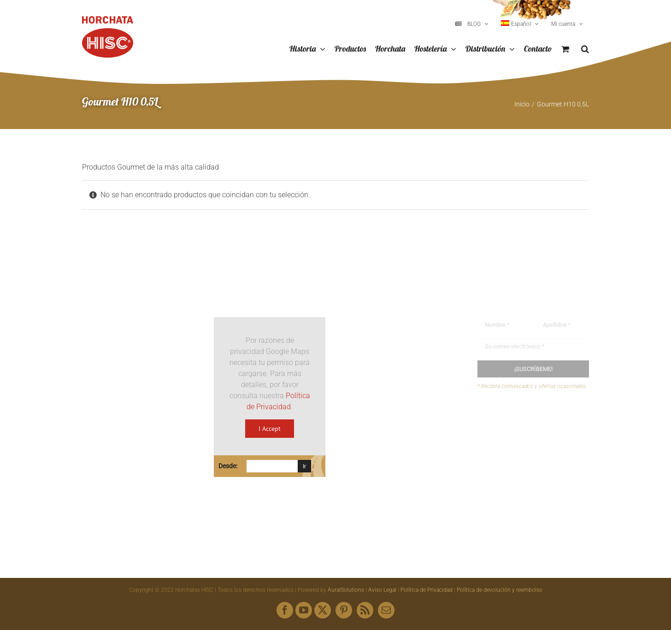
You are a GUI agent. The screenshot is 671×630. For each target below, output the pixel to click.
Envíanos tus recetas (528, 437)
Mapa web (512, 454)
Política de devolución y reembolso (499, 590)
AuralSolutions (346, 590)
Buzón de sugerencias (530, 419)
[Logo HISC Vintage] (138, 292)
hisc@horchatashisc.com (400, 440)
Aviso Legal (382, 590)
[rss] (365, 610)
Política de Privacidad (426, 590)
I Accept (270, 428)
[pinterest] (344, 610)
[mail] (386, 610)
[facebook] (285, 610)
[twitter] (322, 610)
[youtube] (303, 610)
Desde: (227, 466)
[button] (585, 49)
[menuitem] (520, 24)
